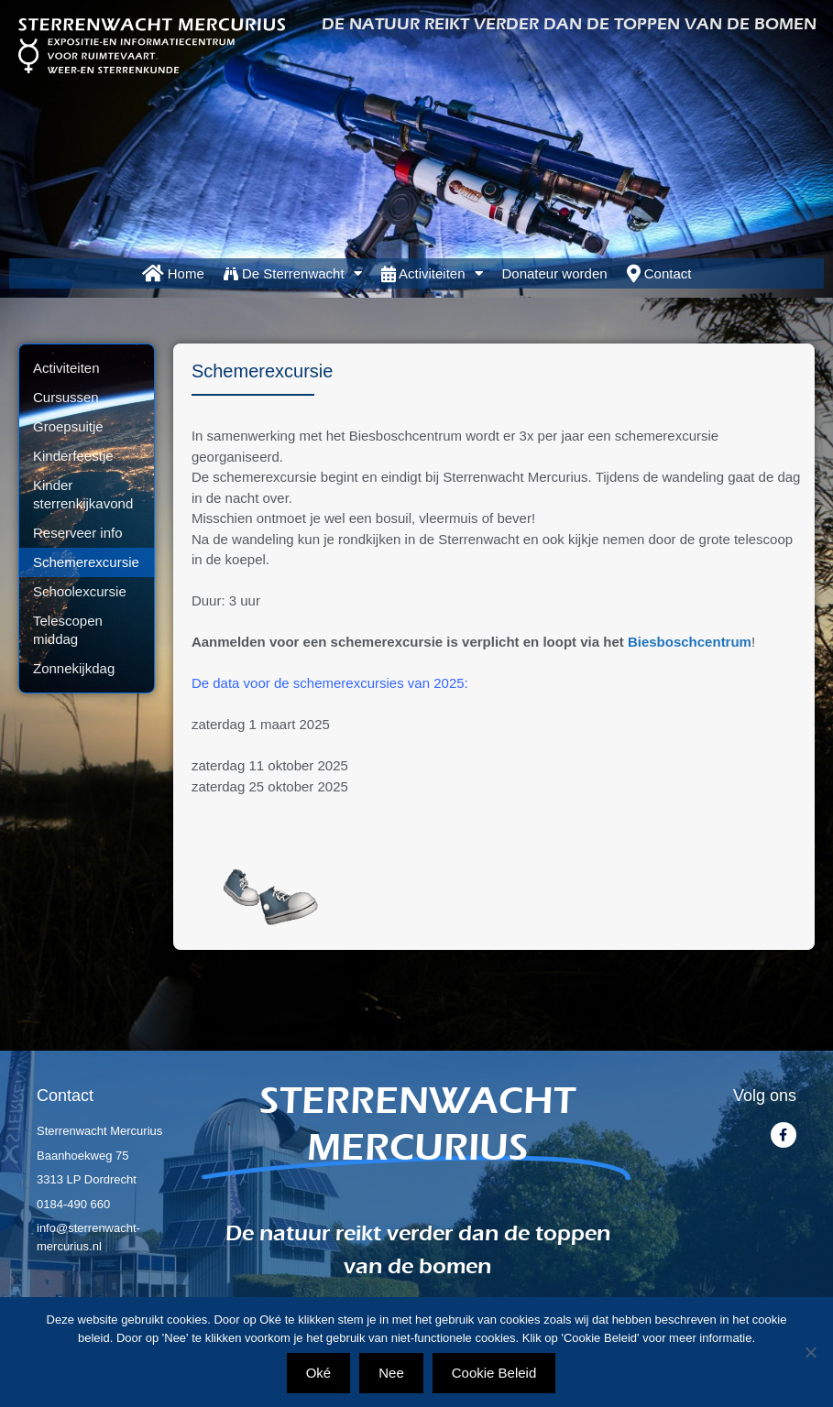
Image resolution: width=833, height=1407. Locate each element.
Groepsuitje (68, 426)
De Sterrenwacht (293, 273)
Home (173, 273)
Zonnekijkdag (74, 668)
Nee (391, 1372)
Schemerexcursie (86, 562)
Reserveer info (78, 532)
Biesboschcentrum (689, 641)
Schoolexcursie (79, 591)
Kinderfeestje (73, 456)
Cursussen (66, 397)
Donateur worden (555, 273)
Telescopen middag (68, 630)
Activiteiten (432, 273)
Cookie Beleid (494, 1372)
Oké (319, 1372)
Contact (659, 274)
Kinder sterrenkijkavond (83, 494)
